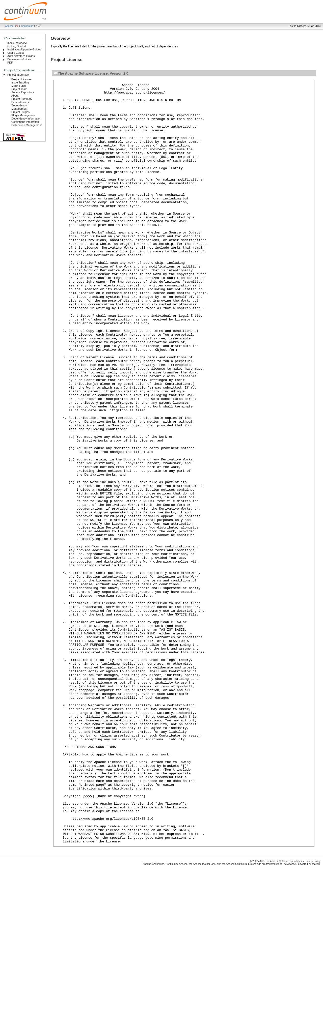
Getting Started (16, 46)
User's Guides (15, 52)
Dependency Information (26, 118)
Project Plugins (20, 111)
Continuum (27, 26)
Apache (9, 26)
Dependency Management (19, 107)
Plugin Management (23, 115)
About (14, 95)
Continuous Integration (25, 121)
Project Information (18, 74)
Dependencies (20, 102)
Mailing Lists (18, 85)
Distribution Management (26, 125)
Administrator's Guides (21, 55)
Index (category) (17, 42)
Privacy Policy (312, 1013)
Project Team (19, 89)
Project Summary (21, 98)
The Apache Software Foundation (283, 1013)
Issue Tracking (20, 82)
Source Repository (22, 92)
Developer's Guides (19, 59)
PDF (10, 62)
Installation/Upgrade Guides (24, 49)
